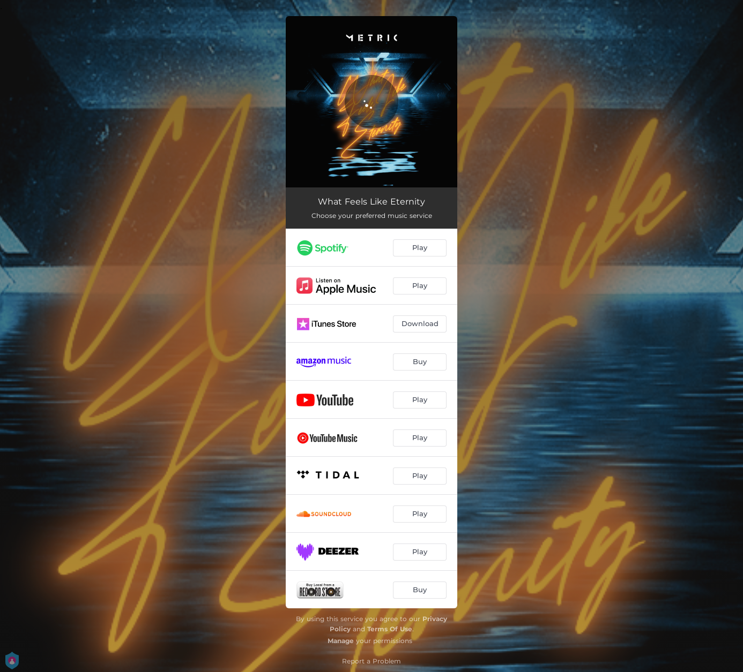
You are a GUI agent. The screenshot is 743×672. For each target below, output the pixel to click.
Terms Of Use (389, 629)
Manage (341, 641)
